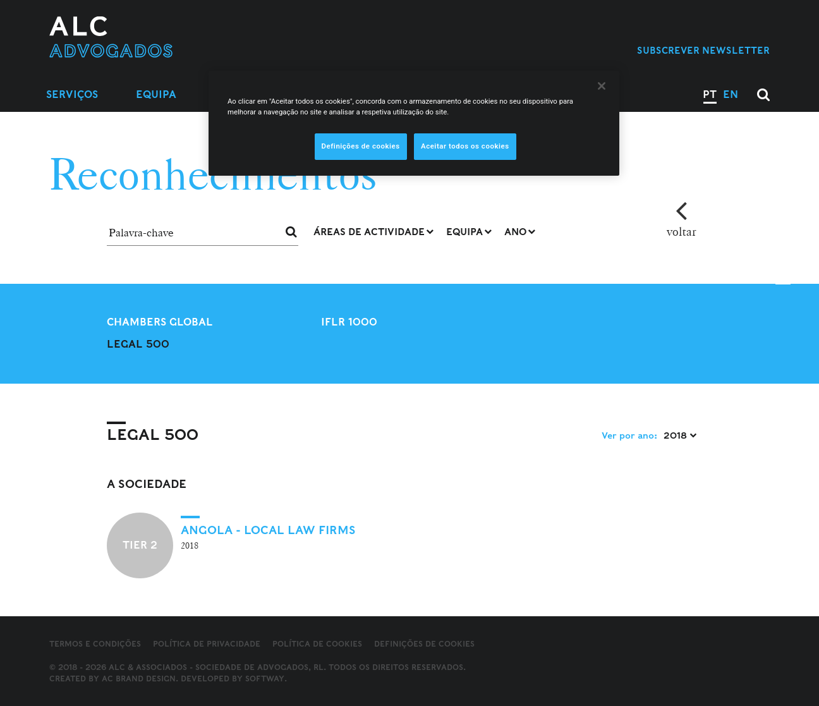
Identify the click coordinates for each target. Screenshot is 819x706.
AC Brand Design (139, 678)
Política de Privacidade (206, 643)
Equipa (156, 94)
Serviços (72, 94)
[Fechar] (602, 86)
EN (730, 94)
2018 (680, 435)
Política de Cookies (317, 643)
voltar (681, 231)
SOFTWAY (264, 678)
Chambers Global (160, 322)
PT (710, 94)
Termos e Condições (95, 643)
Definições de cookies (424, 644)
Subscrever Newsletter (703, 50)
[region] (414, 123)
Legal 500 (138, 344)
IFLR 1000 (349, 322)
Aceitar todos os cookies (465, 146)
